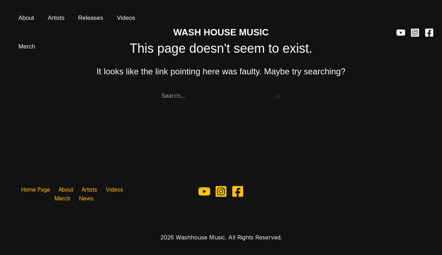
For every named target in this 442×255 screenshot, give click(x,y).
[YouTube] (401, 21)
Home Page (26, 189)
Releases (74, 21)
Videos (103, 21)
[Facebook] (429, 21)
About (23, 21)
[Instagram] (415, 21)
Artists (46, 21)
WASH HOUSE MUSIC (221, 21)
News (74, 198)
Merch (128, 21)
